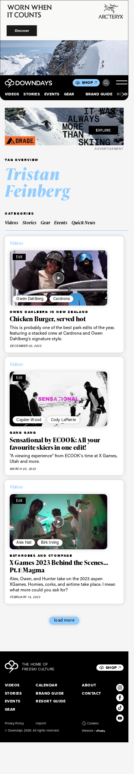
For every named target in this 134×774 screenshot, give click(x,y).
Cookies (90, 723)
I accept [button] (33, 764)
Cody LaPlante (63, 419)
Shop (89, 82)
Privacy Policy (14, 723)
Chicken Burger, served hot (48, 319)
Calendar (46, 685)
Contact (91, 693)
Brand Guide (99, 94)
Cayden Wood (28, 419)
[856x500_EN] (64, 37)
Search (106, 82)
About (89, 685)
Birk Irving (50, 542)
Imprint (40, 723)
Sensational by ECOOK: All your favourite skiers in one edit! (55, 444)
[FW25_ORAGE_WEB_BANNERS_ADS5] (64, 126)
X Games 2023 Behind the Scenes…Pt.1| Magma (59, 566)
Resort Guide (51, 701)
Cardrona (61, 298)
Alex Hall (23, 542)
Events (51, 94)
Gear (69, 94)
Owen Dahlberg (30, 298)
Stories (31, 94)
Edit (19, 256)
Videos (12, 94)
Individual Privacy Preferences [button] (89, 764)
